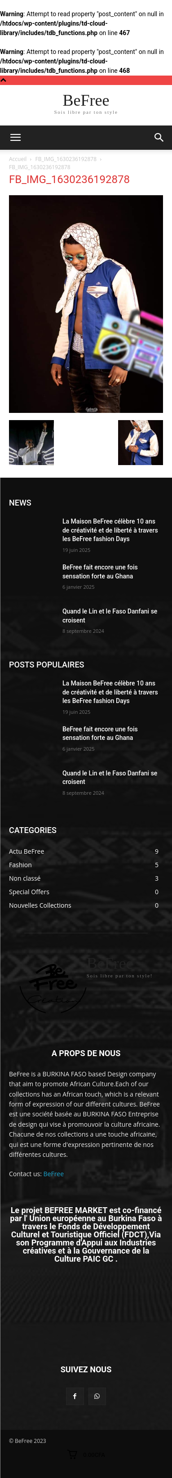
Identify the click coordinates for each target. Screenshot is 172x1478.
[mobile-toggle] (15, 137)
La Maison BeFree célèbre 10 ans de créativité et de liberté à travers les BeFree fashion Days (110, 530)
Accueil (17, 159)
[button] (159, 137)
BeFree (54, 1173)
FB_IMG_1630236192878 (66, 159)
